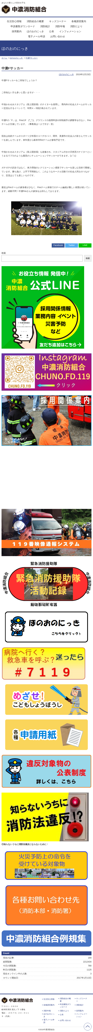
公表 (51, 31)
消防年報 (60, 26)
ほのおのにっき (35, 31)
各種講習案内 (78, 21)
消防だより (76, 26)
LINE (85, 245)
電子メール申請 (36, 36)
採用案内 (17, 31)
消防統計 (45, 26)
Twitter (71, 245)
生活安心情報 (14, 21)
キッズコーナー (57, 21)
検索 (4, 253)
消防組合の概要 (35, 21)
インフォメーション (70, 31)
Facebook (58, 245)
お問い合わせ (57, 36)
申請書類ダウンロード (23, 26)
